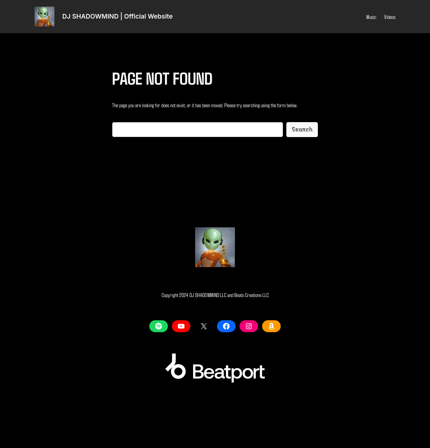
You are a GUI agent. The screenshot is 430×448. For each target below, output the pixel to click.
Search (302, 129)
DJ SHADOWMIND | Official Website (117, 16)
